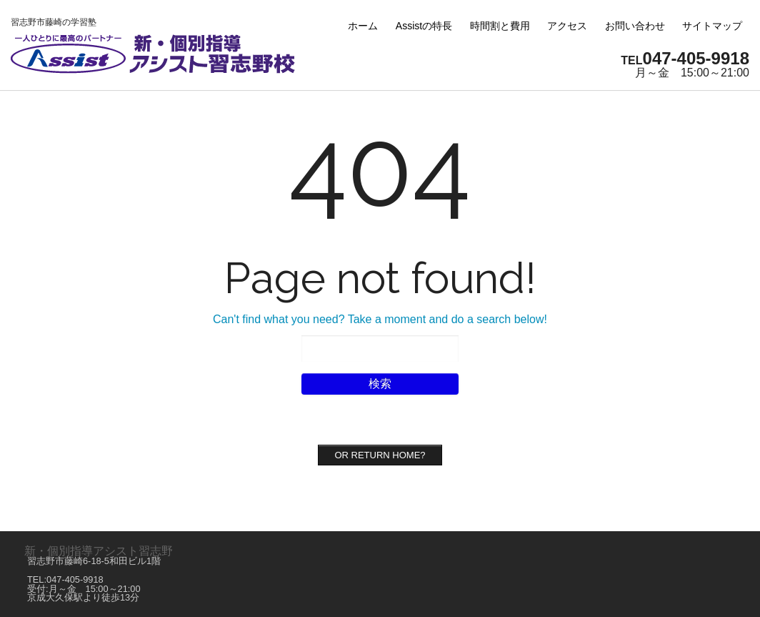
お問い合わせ (635, 25)
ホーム (363, 25)
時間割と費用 (500, 25)
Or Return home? (379, 455)
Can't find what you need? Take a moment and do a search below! (380, 319)
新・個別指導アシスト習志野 (98, 551)
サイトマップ (712, 25)
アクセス (567, 25)
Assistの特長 (424, 25)
